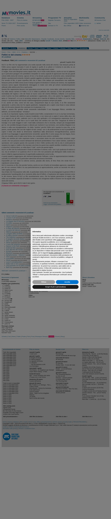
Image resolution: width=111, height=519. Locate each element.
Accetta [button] (67, 282)
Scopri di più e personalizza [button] (55, 287)
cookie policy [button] (60, 240)
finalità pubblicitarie (55, 253)
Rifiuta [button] (43, 282)
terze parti (66, 242)
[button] (77, 231)
